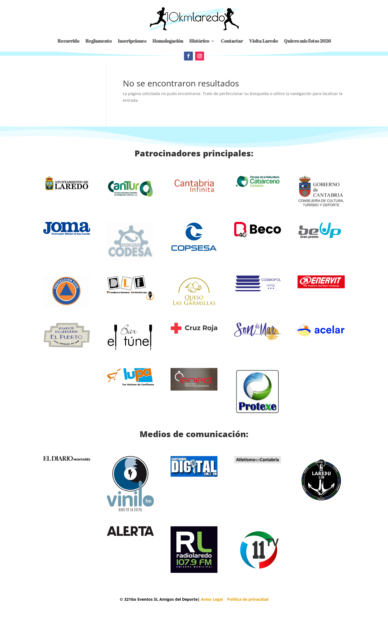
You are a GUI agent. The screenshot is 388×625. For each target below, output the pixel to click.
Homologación (167, 41)
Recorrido (68, 41)
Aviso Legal (212, 599)
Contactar (232, 41)
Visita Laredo (263, 41)
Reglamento (98, 41)
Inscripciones (132, 41)
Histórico (199, 41)
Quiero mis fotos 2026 (307, 41)
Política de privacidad (248, 599)
